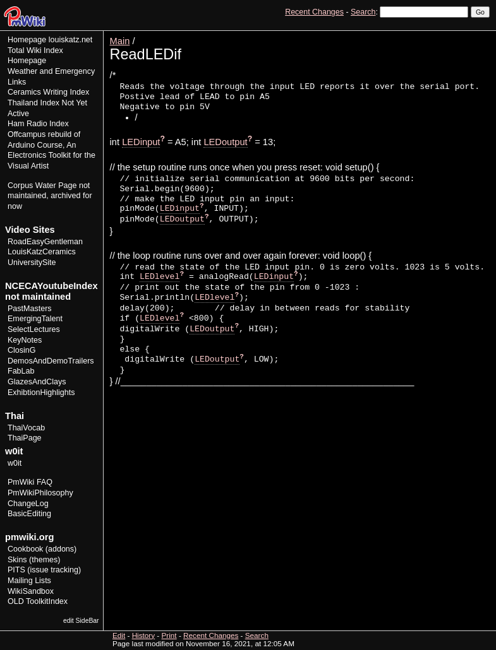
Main (120, 41)
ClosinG (22, 350)
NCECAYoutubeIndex (51, 286)
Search (363, 12)
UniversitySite (32, 262)
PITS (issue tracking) (44, 569)
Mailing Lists (29, 580)
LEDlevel (159, 276)
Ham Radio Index (38, 123)
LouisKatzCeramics (42, 251)
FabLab (21, 371)
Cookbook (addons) (42, 549)
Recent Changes (314, 12)
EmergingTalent (35, 318)
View (402, 35)
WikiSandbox (31, 591)
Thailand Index (33, 102)
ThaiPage (25, 438)
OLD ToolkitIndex (38, 601)
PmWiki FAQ (30, 482)
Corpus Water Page (42, 185)
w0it (14, 463)
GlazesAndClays (37, 381)
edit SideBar (81, 620)
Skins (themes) (34, 559)
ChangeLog (28, 503)
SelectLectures (34, 329)
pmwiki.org (29, 537)
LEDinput (141, 142)
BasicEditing (29, 513)
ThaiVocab (26, 427)
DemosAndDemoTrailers (51, 361)
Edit (425, 35)
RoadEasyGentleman (45, 241)
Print (479, 35)
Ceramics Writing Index (48, 92)
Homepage (27, 39)
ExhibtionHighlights (41, 392)
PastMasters (30, 308)
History (451, 35)
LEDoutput (225, 142)
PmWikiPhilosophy (40, 492)
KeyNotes (25, 340)
